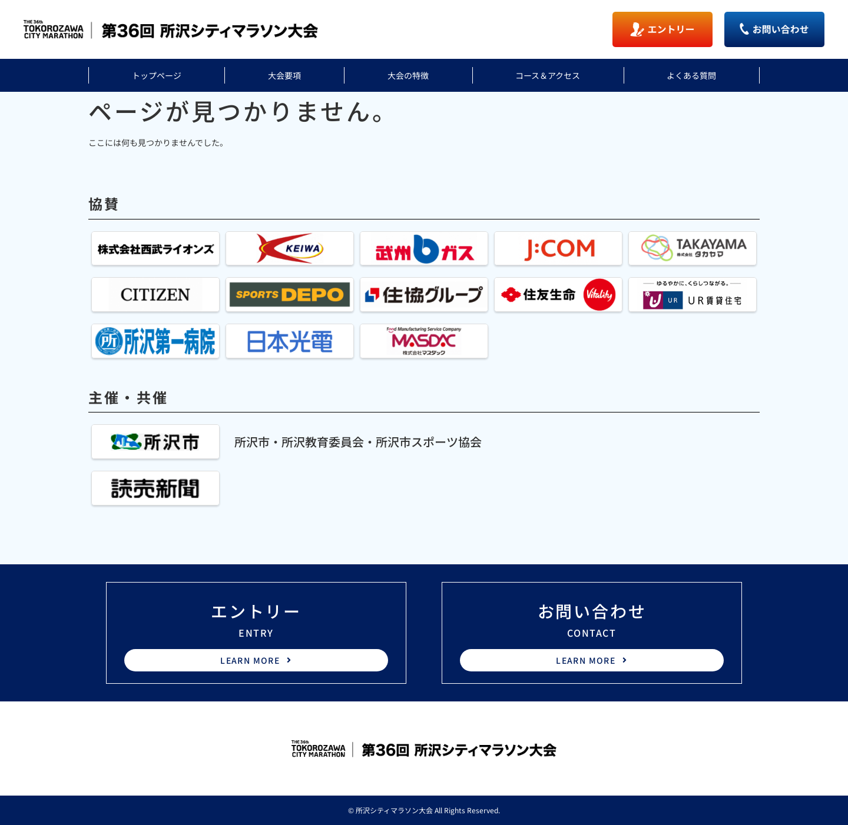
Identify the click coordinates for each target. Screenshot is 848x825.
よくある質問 (691, 75)
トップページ (156, 75)
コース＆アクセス (547, 75)
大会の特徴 (408, 75)
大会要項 (284, 75)
